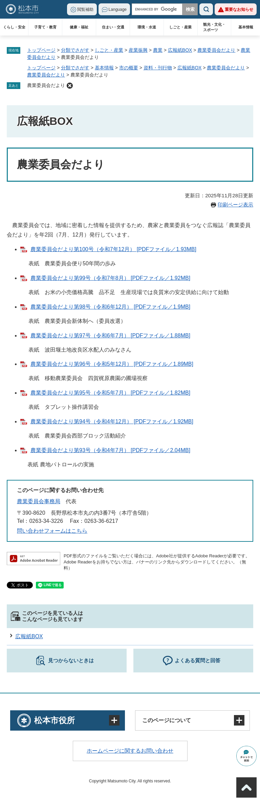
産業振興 (138, 50)
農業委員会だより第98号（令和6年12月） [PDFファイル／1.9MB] (110, 307)
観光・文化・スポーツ (214, 27)
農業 (157, 50)
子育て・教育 (45, 27)
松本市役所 (54, 720)
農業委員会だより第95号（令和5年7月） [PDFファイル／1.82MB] (110, 393)
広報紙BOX (180, 50)
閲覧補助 (85, 9)
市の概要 (128, 67)
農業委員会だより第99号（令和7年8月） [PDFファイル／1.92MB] (110, 278)
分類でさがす (75, 50)
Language (118, 9)
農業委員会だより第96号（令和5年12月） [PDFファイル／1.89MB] (111, 364)
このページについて (166, 720)
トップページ (41, 50)
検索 (206, 9)
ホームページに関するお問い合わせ (130, 751)
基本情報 (245, 27)
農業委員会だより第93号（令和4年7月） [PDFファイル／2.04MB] (110, 450)
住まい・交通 (113, 27)
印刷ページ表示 (235, 204)
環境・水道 (146, 27)
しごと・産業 (180, 27)
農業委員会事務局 (38, 501)
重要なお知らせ (239, 9)
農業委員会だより (216, 50)
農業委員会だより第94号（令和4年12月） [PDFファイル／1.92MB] (111, 421)
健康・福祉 (79, 27)
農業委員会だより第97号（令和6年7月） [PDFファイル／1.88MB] (110, 335)
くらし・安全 (14, 27)
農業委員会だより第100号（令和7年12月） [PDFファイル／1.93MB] (113, 249)
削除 (70, 86)
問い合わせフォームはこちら (52, 531)
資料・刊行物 (158, 67)
